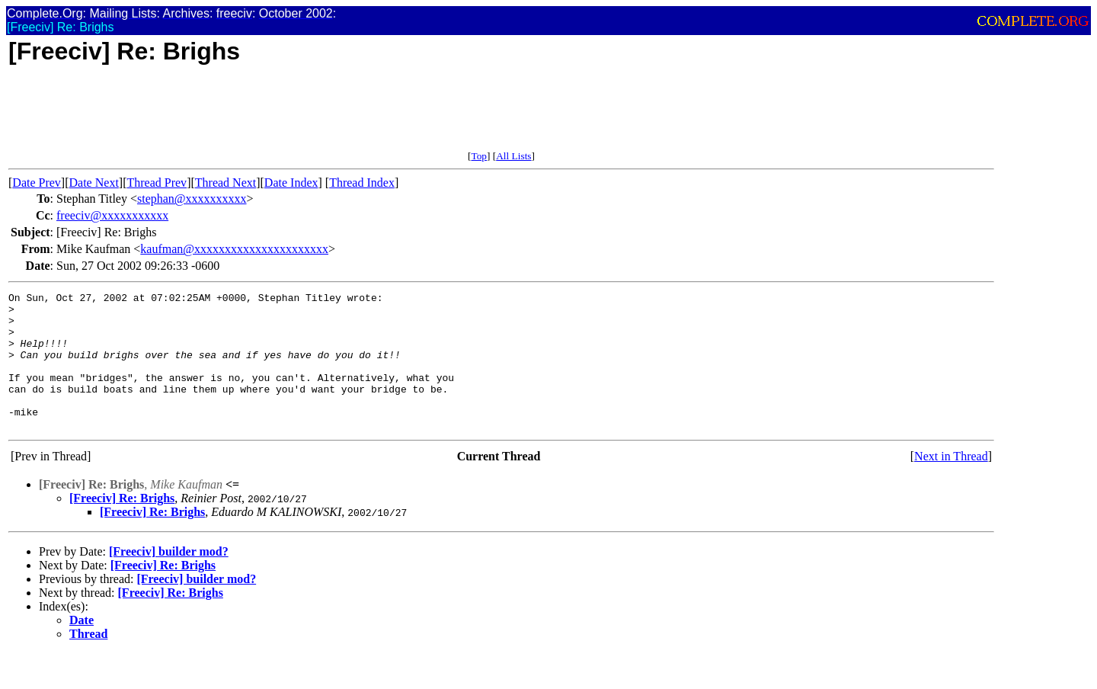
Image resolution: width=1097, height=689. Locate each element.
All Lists (513, 156)
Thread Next (225, 182)
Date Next (94, 182)
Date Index (291, 182)
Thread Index (362, 182)
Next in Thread (951, 483)
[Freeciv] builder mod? (169, 578)
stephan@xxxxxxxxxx (192, 198)
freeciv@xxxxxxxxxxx (112, 215)
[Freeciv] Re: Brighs (121, 525)
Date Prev (36, 182)
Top (479, 156)
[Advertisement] (285, 116)
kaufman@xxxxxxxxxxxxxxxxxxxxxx (234, 248)
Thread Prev (156, 182)
